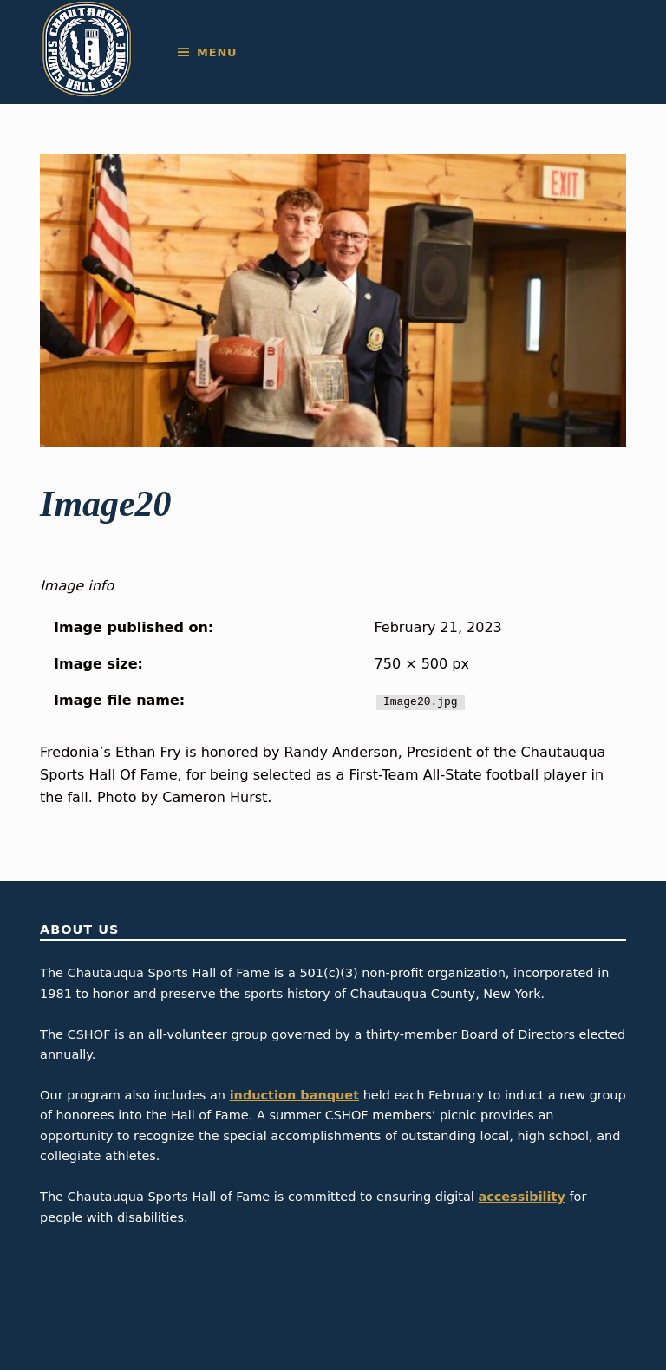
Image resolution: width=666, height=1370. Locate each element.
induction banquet (294, 1095)
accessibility (521, 1197)
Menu (217, 52)
